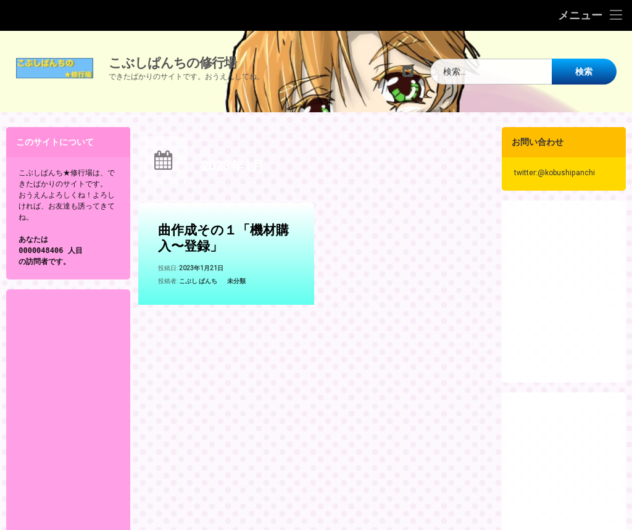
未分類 (236, 282)
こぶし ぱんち (198, 282)
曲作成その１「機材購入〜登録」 (223, 240)
